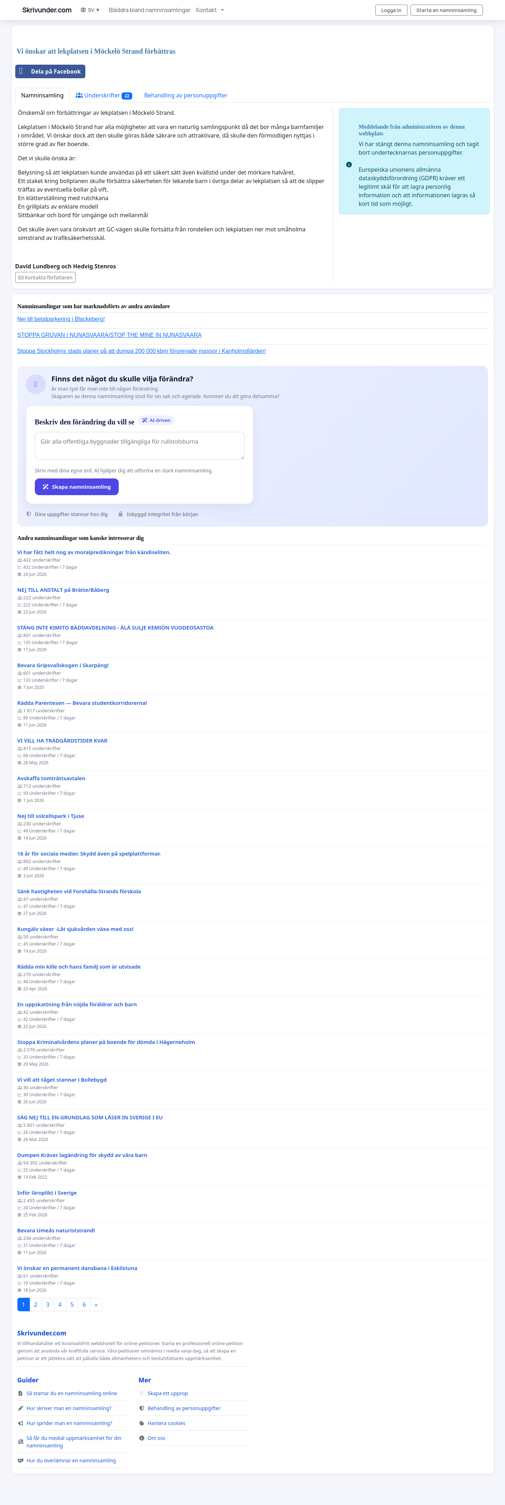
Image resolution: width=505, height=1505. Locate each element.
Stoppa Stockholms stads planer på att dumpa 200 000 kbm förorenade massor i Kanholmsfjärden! (141, 351)
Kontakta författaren (45, 277)
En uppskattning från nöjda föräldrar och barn (77, 1004)
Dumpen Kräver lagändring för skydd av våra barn (82, 1155)
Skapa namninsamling (77, 486)
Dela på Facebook (48, 71)
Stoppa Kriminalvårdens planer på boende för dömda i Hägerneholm (106, 1042)
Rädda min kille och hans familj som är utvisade (79, 966)
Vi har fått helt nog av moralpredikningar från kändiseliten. (94, 552)
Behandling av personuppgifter (186, 95)
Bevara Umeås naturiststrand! (56, 1230)
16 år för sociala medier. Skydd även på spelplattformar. (89, 853)
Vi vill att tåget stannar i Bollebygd (62, 1079)
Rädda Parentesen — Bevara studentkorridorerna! (82, 703)
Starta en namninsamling (447, 10)
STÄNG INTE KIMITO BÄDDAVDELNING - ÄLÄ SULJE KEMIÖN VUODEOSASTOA (115, 627)
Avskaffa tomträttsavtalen (51, 778)
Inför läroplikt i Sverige (47, 1192)
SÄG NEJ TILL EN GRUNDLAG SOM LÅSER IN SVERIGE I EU (90, 1117)
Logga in (391, 10)
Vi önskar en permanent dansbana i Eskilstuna (77, 1268)
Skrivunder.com (47, 10)
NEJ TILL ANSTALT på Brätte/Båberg (63, 590)
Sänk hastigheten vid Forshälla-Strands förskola (79, 891)
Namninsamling (42, 95)
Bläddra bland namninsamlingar (149, 10)
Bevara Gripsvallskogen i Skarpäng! (63, 665)
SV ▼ (90, 9)
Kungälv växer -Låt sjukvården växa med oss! (75, 929)
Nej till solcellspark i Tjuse (51, 816)
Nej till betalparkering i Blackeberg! (61, 319)
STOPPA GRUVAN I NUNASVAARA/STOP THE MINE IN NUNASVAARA (109, 335)
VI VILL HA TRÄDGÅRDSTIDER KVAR (62, 740)
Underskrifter (104, 95)
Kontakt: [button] (207, 10)
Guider (28, 1380)
